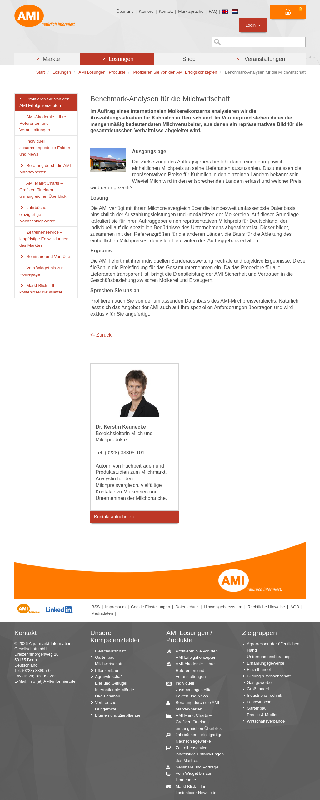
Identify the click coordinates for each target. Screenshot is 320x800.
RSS (95, 606)
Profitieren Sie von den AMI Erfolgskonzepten (44, 102)
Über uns (125, 11)
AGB (294, 606)
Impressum (115, 606)
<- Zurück (101, 334)
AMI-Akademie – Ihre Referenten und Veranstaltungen (42, 123)
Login (253, 25)
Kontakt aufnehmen (114, 516)
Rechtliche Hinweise (266, 606)
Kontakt (166, 11)
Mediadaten (102, 613)
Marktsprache (190, 11)
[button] (47, 59)
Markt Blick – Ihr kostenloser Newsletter (40, 288)
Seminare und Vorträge (44, 256)
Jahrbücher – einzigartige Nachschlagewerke (37, 214)
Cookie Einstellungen (150, 606)
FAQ (213, 11)
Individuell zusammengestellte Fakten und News (44, 148)
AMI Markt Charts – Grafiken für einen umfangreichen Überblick (42, 190)
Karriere (146, 11)
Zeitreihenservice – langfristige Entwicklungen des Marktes (43, 239)
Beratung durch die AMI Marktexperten (45, 168)
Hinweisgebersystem (223, 606)
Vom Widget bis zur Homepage (41, 271)
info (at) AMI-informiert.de (51, 681)
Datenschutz (186, 606)
